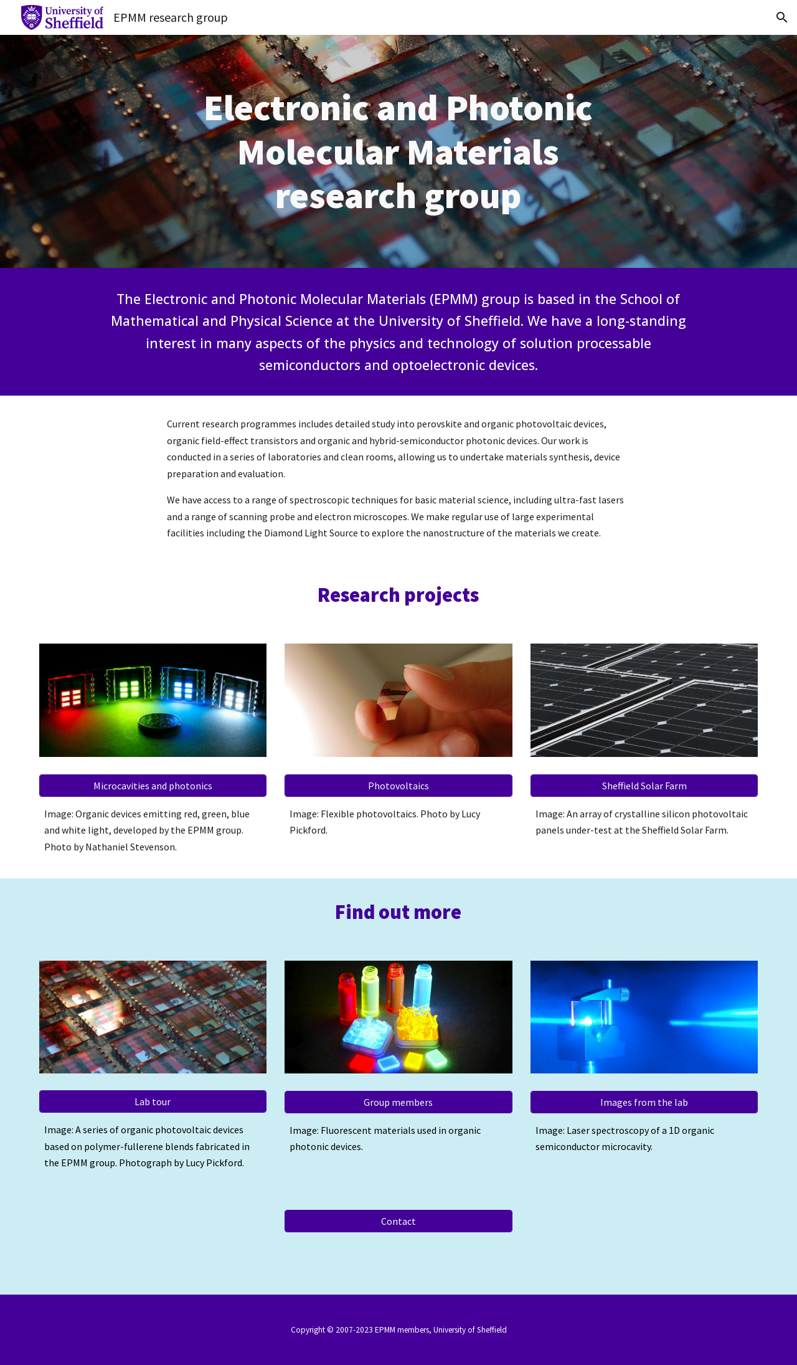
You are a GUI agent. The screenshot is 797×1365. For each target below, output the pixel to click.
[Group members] (398, 1102)
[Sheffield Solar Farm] (644, 785)
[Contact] (398, 1221)
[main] (398, 151)
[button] (782, 17)
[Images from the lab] (644, 1102)
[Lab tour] (153, 1101)
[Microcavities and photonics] (153, 785)
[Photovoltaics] (398, 785)
